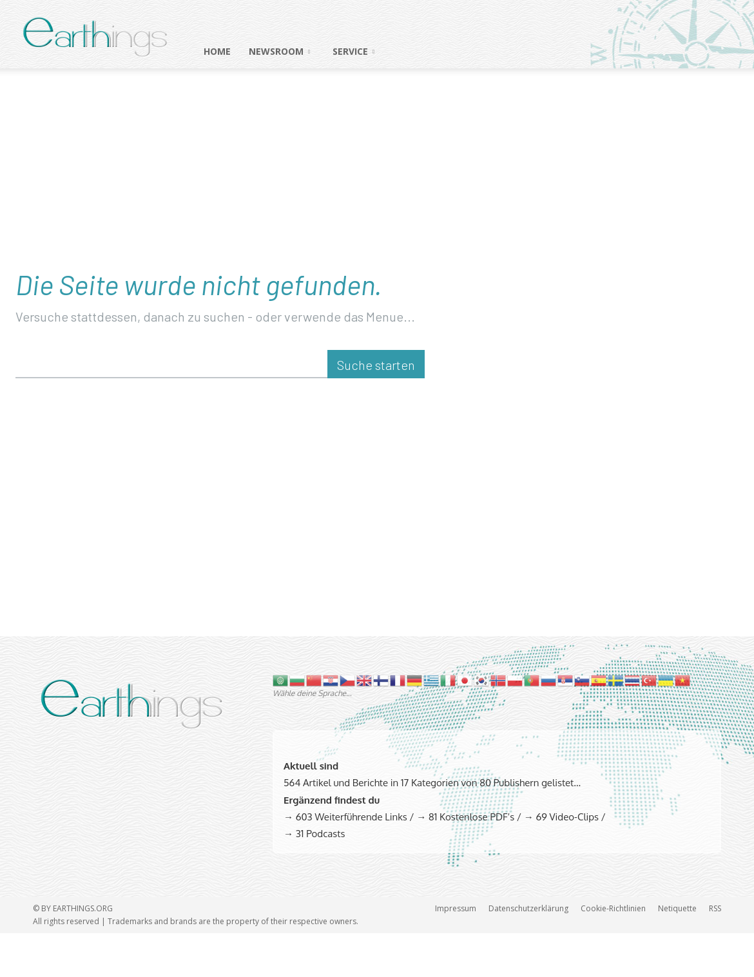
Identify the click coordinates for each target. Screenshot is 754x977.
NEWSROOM (279, 51)
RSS (715, 952)
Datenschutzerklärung (528, 952)
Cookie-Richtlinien (613, 952)
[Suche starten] (376, 408)
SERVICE (353, 51)
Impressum (455, 952)
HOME (217, 51)
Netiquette (677, 952)
